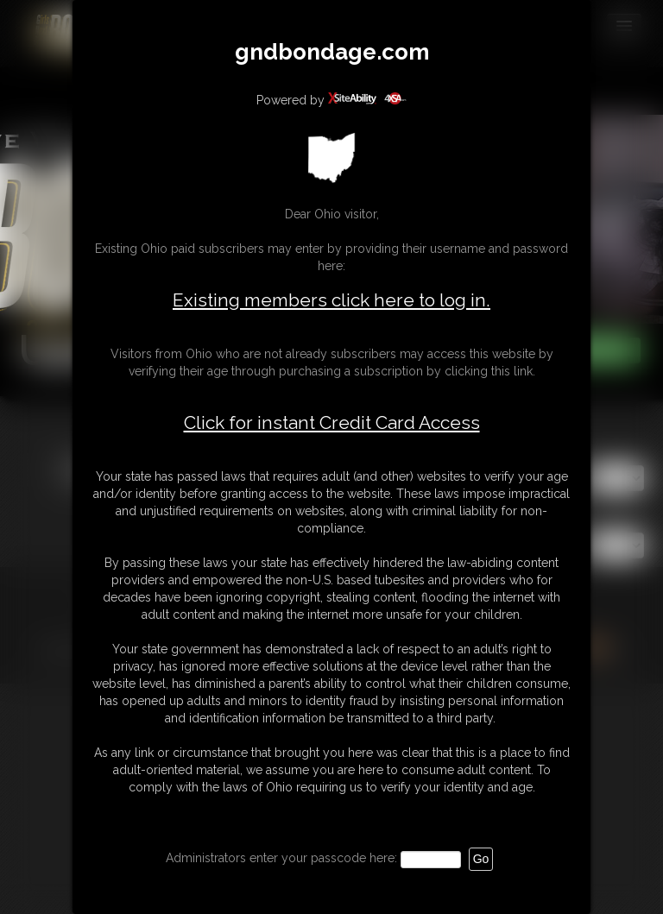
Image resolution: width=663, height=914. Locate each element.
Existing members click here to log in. (331, 300)
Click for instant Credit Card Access (332, 423)
